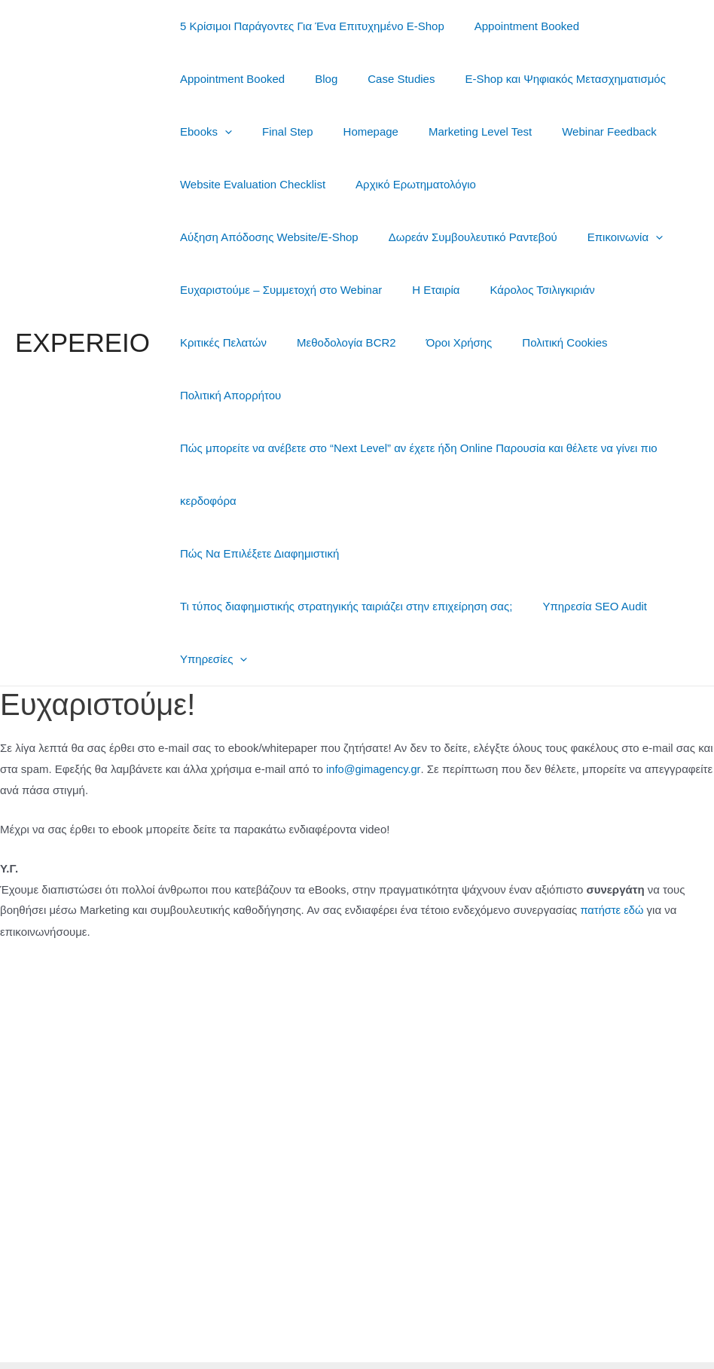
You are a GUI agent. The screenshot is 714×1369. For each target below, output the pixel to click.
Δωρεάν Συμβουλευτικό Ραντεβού (260, 237)
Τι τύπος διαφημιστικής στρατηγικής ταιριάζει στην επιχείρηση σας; (342, 553)
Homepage (352, 131)
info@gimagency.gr (374, 716)
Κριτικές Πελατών (417, 289)
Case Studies (382, 78)
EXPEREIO (82, 316)
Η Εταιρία (200, 289)
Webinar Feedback (575, 131)
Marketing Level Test (453, 131)
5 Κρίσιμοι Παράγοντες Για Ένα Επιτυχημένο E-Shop (308, 26)
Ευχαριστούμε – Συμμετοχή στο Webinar (566, 237)
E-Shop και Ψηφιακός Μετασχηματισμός (538, 78)
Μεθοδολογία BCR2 (532, 289)
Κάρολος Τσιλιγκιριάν (298, 289)
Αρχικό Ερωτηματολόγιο (404, 184)
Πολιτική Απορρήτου (334, 342)
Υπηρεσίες (209, 606)
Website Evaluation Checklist (249, 184)
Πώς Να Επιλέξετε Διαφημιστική (255, 500)
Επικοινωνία (405, 237)
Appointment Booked (515, 26)
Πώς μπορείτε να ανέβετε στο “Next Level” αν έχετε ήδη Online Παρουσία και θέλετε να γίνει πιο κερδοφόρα (415, 421)
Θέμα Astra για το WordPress (467, 1338)
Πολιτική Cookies (218, 342)
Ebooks (202, 131)
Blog (315, 78)
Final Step (276, 131)
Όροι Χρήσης (638, 289)
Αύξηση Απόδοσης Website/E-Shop (576, 184)
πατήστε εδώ (612, 857)
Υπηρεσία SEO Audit (583, 553)
